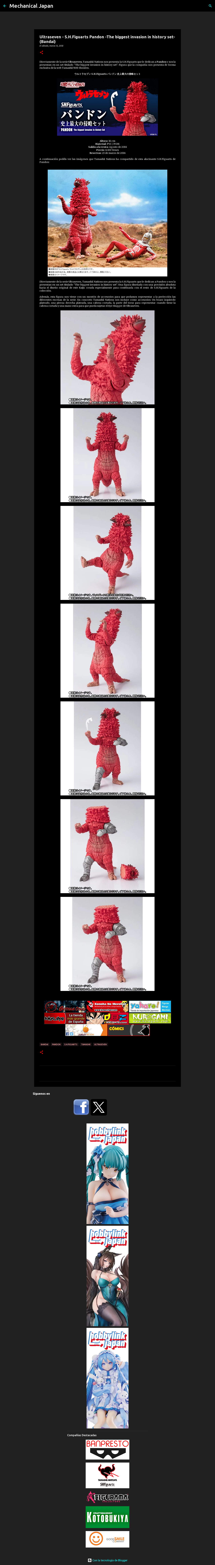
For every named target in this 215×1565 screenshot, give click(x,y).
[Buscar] (210, 6)
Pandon (56, 1044)
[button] (41, 52)
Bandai (44, 1044)
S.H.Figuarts (70, 1044)
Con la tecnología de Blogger (107, 1560)
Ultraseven (100, 1044)
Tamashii (85, 1044)
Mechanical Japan (31, 6)
